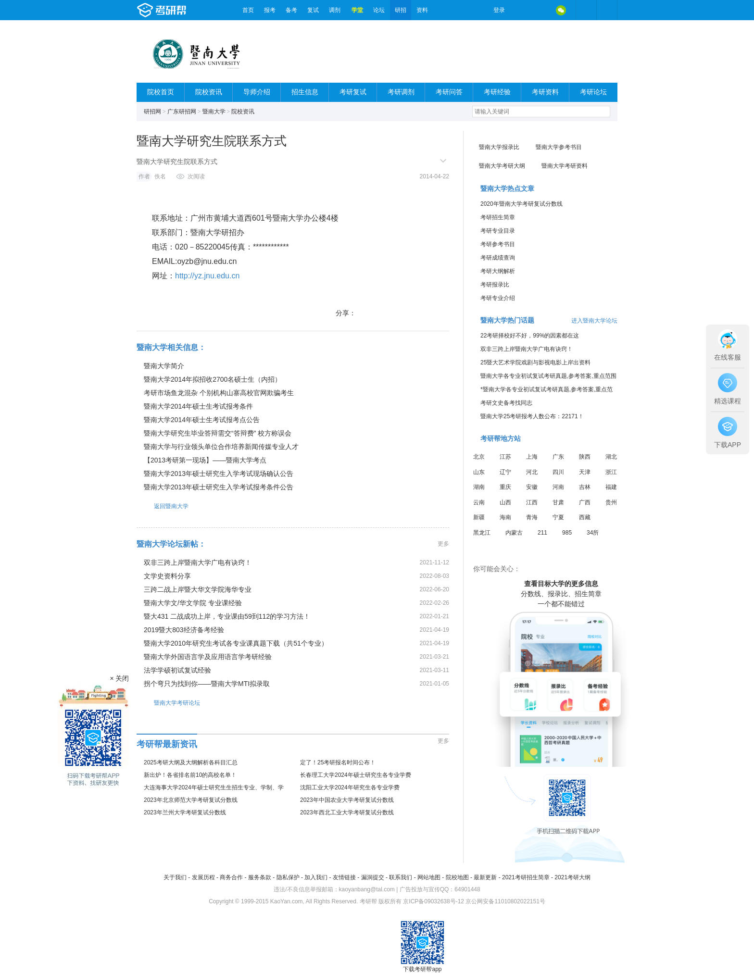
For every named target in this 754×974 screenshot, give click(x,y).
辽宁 (505, 472)
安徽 (532, 487)
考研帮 (187, 10)
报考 (270, 10)
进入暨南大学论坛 (594, 320)
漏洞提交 (372, 877)
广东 (558, 456)
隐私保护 (288, 877)
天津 (585, 472)
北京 (479, 456)
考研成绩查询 (497, 257)
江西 (532, 502)
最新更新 (485, 877)
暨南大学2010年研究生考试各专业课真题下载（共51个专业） (236, 643)
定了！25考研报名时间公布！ (338, 762)
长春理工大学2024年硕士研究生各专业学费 (355, 775)
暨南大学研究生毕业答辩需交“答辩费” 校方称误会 (217, 433)
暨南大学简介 (164, 366)
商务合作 (231, 877)
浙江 (611, 472)
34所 (593, 532)
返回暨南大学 (162, 506)
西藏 (585, 517)
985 (567, 532)
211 (542, 532)
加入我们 (315, 877)
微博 (520, 10)
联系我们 (400, 877)
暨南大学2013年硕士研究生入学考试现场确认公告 (218, 473)
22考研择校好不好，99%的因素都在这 (529, 335)
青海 (532, 517)
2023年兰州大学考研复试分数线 (185, 812)
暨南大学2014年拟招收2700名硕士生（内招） (212, 379)
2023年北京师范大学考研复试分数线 (191, 800)
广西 (585, 502)
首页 (248, 10)
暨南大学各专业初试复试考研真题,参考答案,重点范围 (548, 376)
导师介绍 (256, 92)
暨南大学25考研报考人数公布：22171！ (532, 416)
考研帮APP (606, 10)
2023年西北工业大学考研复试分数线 (347, 812)
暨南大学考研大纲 (502, 165)
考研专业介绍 (497, 298)
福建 (611, 487)
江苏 (505, 456)
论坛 (379, 10)
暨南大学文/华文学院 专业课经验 (193, 603)
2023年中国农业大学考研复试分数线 (347, 800)
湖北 (611, 456)
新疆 (479, 517)
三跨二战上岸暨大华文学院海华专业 (197, 589)
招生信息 (304, 92)
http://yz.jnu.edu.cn (207, 276)
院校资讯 (208, 92)
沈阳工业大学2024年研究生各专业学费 (350, 787)
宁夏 (558, 517)
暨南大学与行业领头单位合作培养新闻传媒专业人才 (221, 446)
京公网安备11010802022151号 (505, 901)
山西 (505, 502)
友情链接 (344, 877)
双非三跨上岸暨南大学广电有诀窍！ (197, 562)
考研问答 (449, 92)
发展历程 (203, 877)
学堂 (357, 10)
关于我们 (175, 877)
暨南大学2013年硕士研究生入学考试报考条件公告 (218, 487)
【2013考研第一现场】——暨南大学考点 (205, 460)
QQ (540, 10)
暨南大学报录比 (499, 147)
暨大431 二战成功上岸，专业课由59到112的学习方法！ (227, 616)
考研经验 (497, 92)
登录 (499, 10)
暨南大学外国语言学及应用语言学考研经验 (208, 657)
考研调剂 (401, 92)
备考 (291, 10)
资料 (422, 10)
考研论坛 (593, 92)
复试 (313, 10)
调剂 (334, 10)
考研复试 (352, 92)
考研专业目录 (497, 230)
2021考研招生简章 (526, 877)
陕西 (585, 456)
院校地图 (457, 877)
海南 (505, 517)
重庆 (505, 487)
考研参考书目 (497, 244)
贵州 (611, 502)
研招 (400, 10)
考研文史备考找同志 (506, 403)
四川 (558, 472)
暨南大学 (214, 111)
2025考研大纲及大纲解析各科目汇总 (191, 762)
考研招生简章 (497, 217)
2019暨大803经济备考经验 (184, 630)
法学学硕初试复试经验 (177, 670)
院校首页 (160, 92)
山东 (479, 472)
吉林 (585, 487)
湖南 (479, 487)
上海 (532, 456)
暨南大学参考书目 (559, 147)
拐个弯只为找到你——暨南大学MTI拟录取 (207, 683)
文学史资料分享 (167, 576)
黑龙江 (481, 532)
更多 (443, 543)
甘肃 (558, 502)
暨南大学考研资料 (564, 165)
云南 (479, 502)
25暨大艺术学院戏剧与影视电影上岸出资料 (535, 362)
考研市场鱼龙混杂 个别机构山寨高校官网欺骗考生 (219, 393)
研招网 (152, 111)
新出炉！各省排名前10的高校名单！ (190, 775)
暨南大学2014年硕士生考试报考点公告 (202, 420)
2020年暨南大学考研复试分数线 (521, 203)
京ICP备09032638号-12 (433, 901)
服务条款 (259, 877)
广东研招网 (181, 111)
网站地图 (428, 877)
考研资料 (545, 92)
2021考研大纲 (572, 877)
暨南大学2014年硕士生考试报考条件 (198, 406)
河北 (532, 472)
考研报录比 (494, 284)
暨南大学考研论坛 (168, 702)
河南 (558, 487)
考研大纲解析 (497, 271)
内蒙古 (514, 532)
